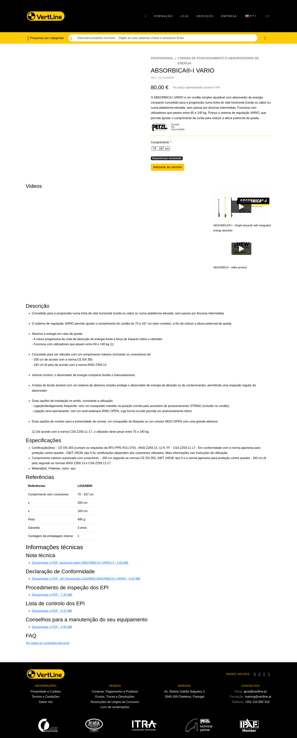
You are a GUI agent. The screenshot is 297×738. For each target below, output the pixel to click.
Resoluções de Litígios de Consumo (115, 702)
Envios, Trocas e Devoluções (114, 696)
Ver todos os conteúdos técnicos (47, 643)
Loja (185, 16)
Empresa (229, 16)
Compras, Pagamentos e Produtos (115, 691)
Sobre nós (46, 702)
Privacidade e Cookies (45, 691)
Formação (163, 16)
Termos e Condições (45, 696)
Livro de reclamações (114, 707)
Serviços (204, 16)
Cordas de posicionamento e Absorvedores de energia (218, 61)
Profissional (162, 58)
